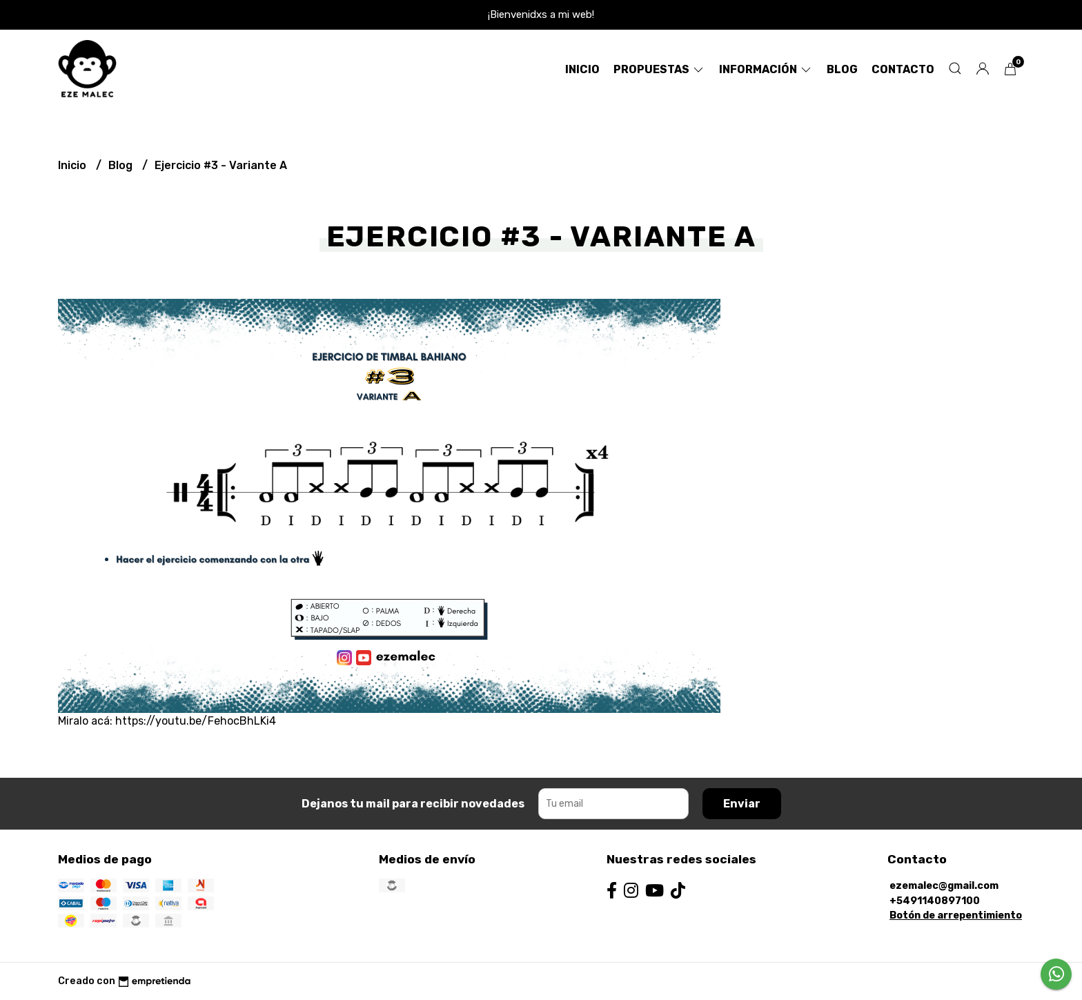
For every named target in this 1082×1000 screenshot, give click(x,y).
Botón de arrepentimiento (955, 915)
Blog (842, 69)
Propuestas (659, 69)
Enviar (741, 803)
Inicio (582, 69)
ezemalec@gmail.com (944, 886)
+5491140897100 (934, 901)
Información (766, 69)
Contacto (903, 69)
